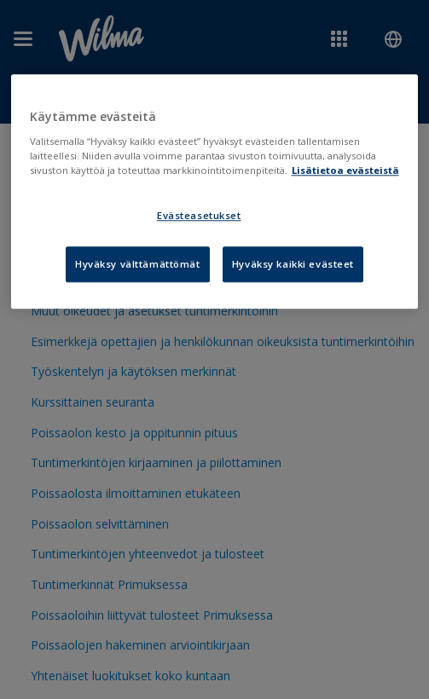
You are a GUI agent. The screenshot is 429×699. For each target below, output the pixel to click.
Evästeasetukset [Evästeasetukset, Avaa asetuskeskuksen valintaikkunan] (199, 215)
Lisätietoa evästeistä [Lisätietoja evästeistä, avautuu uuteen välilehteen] (345, 170)
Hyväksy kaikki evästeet (293, 263)
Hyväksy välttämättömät (137, 263)
